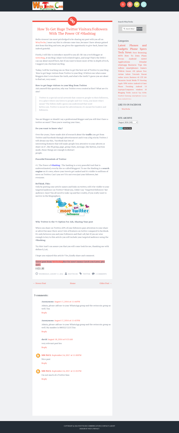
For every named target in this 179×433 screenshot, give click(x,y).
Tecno (121, 58)
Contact (105, 426)
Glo (145, 64)
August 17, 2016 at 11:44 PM (67, 301)
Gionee (128, 71)
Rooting (143, 80)
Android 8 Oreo (126, 99)
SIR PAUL (46, 355)
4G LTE (140, 77)
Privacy (96, 428)
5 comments (101, 274)
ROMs (144, 93)
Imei (145, 83)
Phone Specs (138, 49)
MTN (120, 55)
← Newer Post (39, 283)
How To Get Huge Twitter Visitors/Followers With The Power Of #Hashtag (72, 31)
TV (138, 80)
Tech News (125, 52)
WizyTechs (41, 42)
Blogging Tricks (124, 92)
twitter (86, 274)
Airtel (144, 58)
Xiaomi (144, 74)
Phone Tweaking (125, 86)
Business (133, 77)
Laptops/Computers (126, 89)
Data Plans (141, 55)
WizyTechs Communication (89, 426)
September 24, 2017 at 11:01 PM (66, 370)
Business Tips (135, 64)
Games (143, 68)
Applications (124, 61)
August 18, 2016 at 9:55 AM (60, 339)
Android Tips (136, 93)
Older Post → (106, 283)
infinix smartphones (128, 68)
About (112, 426)
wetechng (40, 57)
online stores (123, 77)
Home (73, 283)
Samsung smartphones (133, 96)
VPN (125, 83)
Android (132, 58)
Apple (120, 83)
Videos (121, 71)
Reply (44, 312)
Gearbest (121, 96)
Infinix (127, 74)
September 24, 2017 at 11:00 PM (66, 355)
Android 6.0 (138, 83)
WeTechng (57, 261)
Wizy (90, 428)
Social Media (131, 80)
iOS (134, 71)
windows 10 (141, 89)
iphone (139, 71)
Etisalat (143, 61)
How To (129, 55)
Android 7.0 (141, 86)
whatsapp (122, 64)
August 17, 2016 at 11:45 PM (67, 320)
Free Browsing (140, 52)
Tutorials (136, 74)
